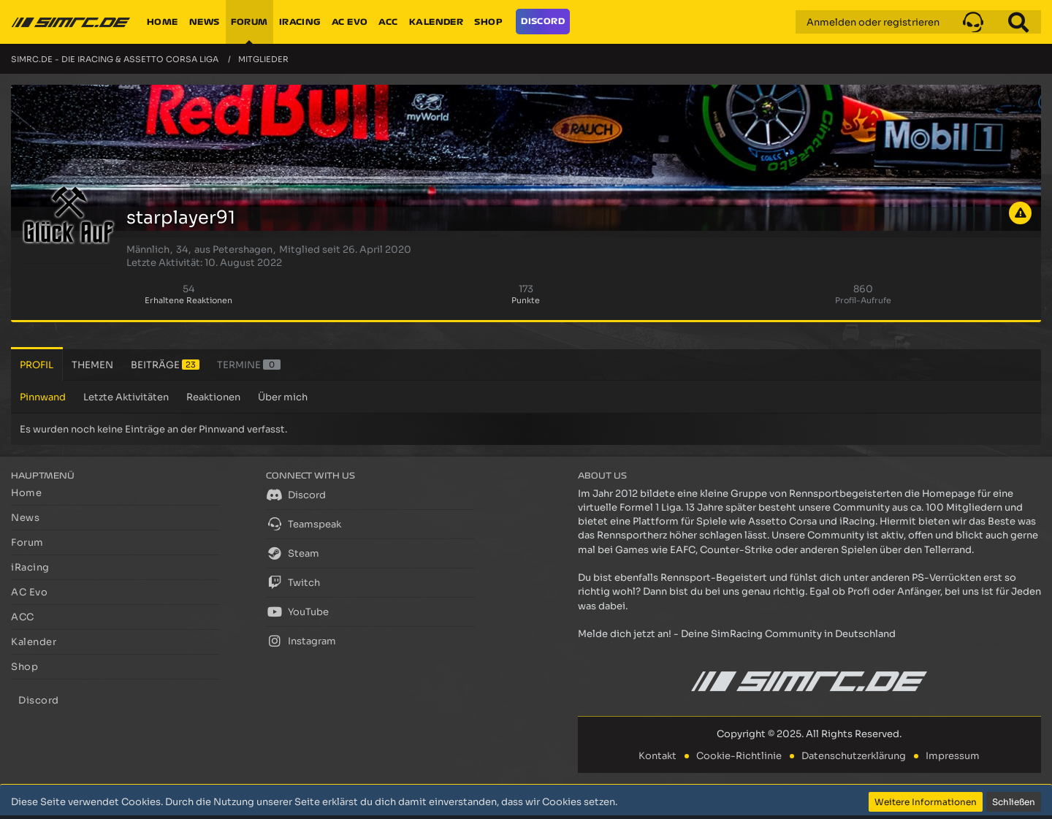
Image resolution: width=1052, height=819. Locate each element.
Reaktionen (213, 397)
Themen (92, 365)
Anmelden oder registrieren (873, 22)
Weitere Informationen (925, 801)
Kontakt (657, 756)
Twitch (293, 582)
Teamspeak (303, 524)
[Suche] (1018, 22)
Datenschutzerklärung (853, 756)
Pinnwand (43, 397)
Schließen (1013, 801)
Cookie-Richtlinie (739, 756)
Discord (296, 494)
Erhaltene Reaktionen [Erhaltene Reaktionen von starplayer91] (188, 300)
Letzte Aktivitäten (126, 397)
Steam (292, 553)
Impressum (953, 756)
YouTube (297, 611)
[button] (973, 22)
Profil (36, 365)
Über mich (283, 397)
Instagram (301, 641)
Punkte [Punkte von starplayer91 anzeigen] (525, 300)
